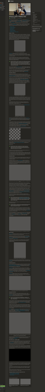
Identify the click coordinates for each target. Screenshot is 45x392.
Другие (34, 21)
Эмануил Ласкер (26, 71)
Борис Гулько (12, 265)
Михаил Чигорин (27, 79)
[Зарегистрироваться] (2, 386)
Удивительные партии (35, 19)
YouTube (25, 302)
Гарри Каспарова (11, 271)
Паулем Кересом (27, 191)
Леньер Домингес (17, 337)
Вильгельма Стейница (19, 66)
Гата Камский (10, 273)
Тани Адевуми (12, 22)
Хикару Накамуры (24, 20)
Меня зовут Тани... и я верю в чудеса (14, 31)
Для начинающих (35, 14)
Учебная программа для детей (36, 24)
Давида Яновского (21, 123)
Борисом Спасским (15, 238)
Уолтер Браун (10, 260)
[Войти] (2, 387)
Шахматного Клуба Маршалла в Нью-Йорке (19, 142)
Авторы (34, 23)
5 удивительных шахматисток (24, 385)
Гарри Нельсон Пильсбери (12, 75)
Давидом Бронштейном (22, 191)
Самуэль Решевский (20, 160)
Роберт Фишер (10, 233)
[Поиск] (37, 26)
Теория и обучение (35, 16)
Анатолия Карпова (28, 270)
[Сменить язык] (2, 391)
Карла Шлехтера (25, 123)
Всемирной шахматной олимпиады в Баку (20, 310)
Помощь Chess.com (35, 22)
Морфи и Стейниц (12, 26)
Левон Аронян (15, 338)
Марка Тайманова (27, 236)
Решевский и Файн (12, 28)
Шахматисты (20, 18)
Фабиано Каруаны (19, 21)
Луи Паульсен (10, 53)
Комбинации (34, 15)
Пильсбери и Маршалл (12, 27)
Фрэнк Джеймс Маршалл (27, 104)
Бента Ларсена (10, 237)
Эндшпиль (34, 18)
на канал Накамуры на (21, 302)
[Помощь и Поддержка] (2, 389)
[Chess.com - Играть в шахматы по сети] (2, 1)
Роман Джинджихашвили (18, 265)
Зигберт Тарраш (22, 79)
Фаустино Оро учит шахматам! (38, 30)
